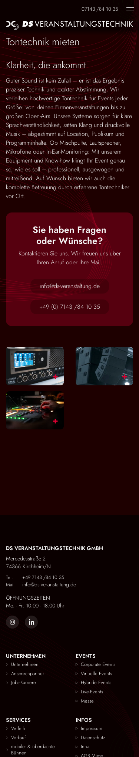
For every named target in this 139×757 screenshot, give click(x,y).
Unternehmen (25, 664)
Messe (87, 701)
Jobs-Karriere (23, 683)
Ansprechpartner (27, 673)
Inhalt (86, 747)
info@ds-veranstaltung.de (70, 286)
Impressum (91, 728)
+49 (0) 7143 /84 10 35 (69, 306)
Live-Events (92, 692)
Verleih (18, 728)
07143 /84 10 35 (100, 8)
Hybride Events (96, 683)
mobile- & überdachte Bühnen (33, 750)
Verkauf (18, 737)
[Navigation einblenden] (130, 9)
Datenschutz (93, 737)
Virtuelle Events (96, 673)
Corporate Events (98, 664)
